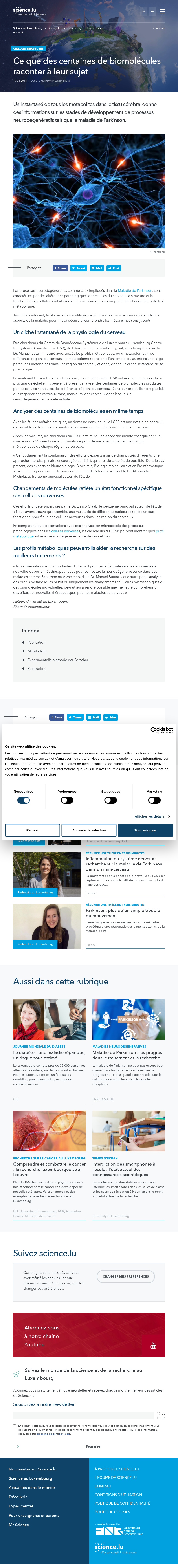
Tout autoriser (145, 830)
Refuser (32, 830)
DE (143, 11)
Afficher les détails (149, 816)
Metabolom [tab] (37, 651)
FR (152, 11)
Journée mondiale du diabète (39, 1047)
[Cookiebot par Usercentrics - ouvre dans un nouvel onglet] (153, 730)
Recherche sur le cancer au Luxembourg (49, 1158)
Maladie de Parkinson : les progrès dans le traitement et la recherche (127, 1055)
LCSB (34, 81)
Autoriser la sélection (89, 830)
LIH (112, 1099)
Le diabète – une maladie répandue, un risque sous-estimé (49, 1055)
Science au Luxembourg (28, 28)
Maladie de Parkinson (135, 290)
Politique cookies (112, 1511)
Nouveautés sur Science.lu (32, 1469)
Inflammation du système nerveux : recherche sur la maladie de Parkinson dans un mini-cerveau (124, 864)
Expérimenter (21, 1506)
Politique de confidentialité (122, 1503)
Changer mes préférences (126, 1276)
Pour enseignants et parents (34, 1515)
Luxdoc (90, 893)
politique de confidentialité (53, 1433)
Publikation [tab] (36, 668)
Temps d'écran (105, 1158)
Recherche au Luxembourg (63, 28)
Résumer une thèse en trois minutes (115, 853)
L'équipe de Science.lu (116, 1477)
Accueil (159, 28)
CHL (16, 1099)
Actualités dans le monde (32, 1487)
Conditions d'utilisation (118, 1494)
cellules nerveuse (65, 531)
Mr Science (19, 1524)
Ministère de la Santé (40, 1216)
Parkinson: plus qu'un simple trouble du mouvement (123, 913)
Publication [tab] (36, 642)
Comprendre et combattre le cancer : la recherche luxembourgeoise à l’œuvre (49, 1169)
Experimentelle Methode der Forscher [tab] (58, 660)
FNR (124, 841)
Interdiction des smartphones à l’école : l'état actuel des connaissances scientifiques (123, 1169)
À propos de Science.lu (117, 1469)
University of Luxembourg (54, 81)
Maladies (119, 1047)
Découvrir (18, 1497)
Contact (103, 1486)
